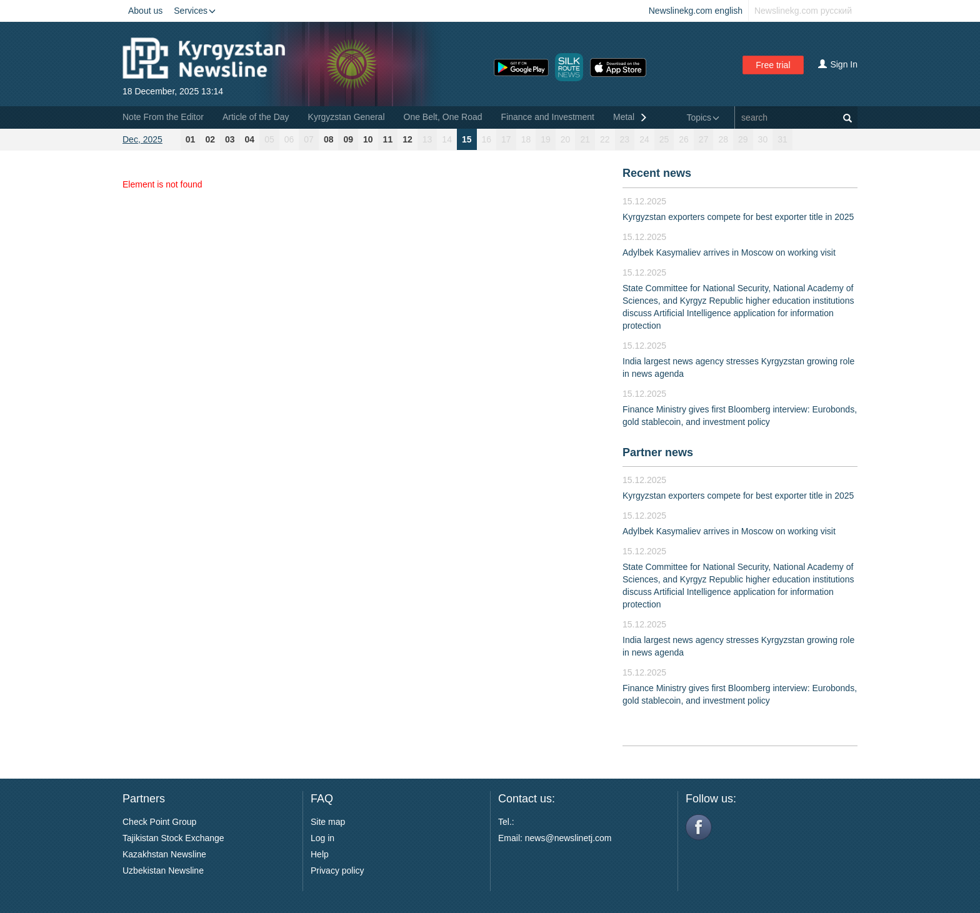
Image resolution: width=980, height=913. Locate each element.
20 (566, 139)
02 (210, 139)
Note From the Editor (163, 117)
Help (320, 854)
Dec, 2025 (142, 139)
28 (723, 139)
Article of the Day (255, 117)
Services (195, 11)
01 (191, 139)
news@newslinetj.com (568, 838)
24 (644, 139)
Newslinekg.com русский (803, 11)
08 (329, 139)
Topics (702, 117)
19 (546, 139)
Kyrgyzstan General (346, 117)
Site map (328, 822)
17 (506, 139)
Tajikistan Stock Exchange (173, 838)
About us (145, 11)
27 (704, 139)
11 (388, 139)
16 (487, 139)
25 (664, 139)
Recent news (656, 173)
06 (289, 139)
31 (783, 139)
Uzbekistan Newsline (163, 871)
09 (348, 139)
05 (269, 139)
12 (407, 139)
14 (447, 139)
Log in (322, 838)
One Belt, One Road (443, 117)
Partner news (657, 452)
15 (467, 139)
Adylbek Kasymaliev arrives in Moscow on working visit (729, 252)
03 (230, 139)
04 (250, 139)
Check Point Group (159, 822)
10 (368, 139)
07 (309, 139)
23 (625, 139)
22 (605, 139)
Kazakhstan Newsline (164, 854)
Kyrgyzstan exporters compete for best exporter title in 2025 (738, 217)
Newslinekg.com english (695, 11)
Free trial (773, 65)
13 (427, 139)
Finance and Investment (547, 117)
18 (526, 139)
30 (763, 139)
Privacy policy (337, 871)
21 (585, 139)
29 (743, 139)
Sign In (838, 64)
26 (684, 139)
